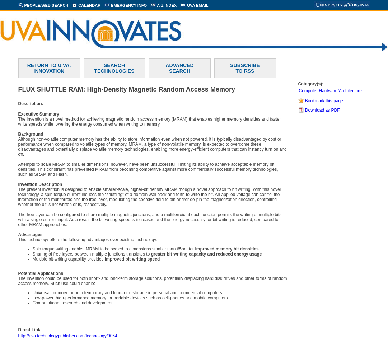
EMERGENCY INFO (129, 5)
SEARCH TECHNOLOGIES (114, 68)
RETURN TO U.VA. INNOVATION (49, 68)
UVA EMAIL (197, 5)
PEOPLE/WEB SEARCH (46, 5)
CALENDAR (89, 5)
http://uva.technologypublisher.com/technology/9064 (67, 335)
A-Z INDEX (167, 5)
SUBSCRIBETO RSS (245, 68)
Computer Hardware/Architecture (330, 90)
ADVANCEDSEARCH (179, 68)
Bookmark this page (324, 100)
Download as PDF (322, 110)
